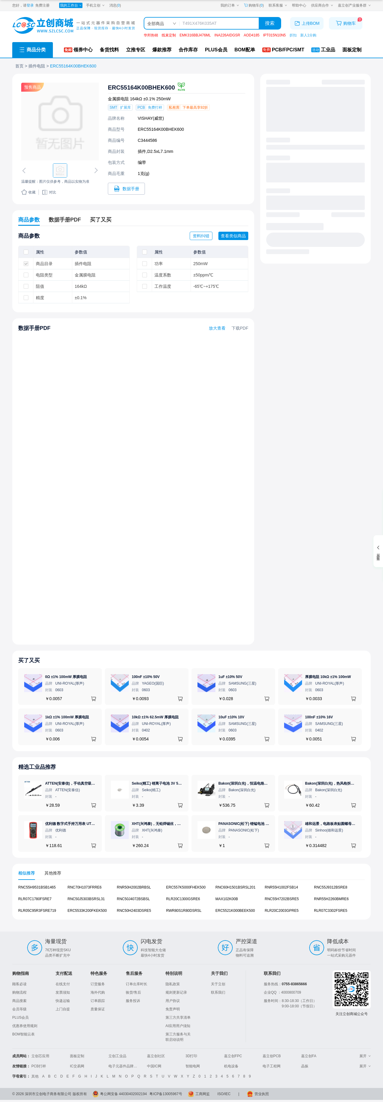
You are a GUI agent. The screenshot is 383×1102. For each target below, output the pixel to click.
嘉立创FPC (233, 1056)
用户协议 (173, 1001)
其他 (35, 1076)
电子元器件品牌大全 (124, 1066)
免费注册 (42, 5)
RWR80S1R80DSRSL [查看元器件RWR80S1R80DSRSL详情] (184, 911)
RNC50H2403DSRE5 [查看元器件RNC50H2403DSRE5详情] (134, 911)
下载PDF (240, 328)
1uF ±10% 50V (230, 677)
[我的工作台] (70, 5)
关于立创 (218, 984)
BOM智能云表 (23, 1034)
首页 (19, 66)
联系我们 (218, 992)
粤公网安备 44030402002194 (123, 1094)
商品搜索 (19, 1001)
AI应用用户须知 (178, 1026)
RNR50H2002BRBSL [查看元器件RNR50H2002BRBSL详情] (134, 887)
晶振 (304, 1066)
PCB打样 (38, 1066)
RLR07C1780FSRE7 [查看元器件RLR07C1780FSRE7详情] (34, 899)
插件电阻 (36, 66)
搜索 (270, 23)
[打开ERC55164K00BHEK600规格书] (126, 189)
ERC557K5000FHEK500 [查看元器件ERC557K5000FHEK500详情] (186, 887)
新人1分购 (308, 35)
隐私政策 (173, 984)
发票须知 (63, 992)
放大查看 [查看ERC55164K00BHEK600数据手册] (217, 328)
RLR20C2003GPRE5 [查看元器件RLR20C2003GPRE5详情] (281, 911)
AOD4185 (252, 35)
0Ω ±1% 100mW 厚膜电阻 (66, 677)
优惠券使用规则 (24, 1026)
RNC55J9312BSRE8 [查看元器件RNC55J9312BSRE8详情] (330, 887)
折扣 (293, 35)
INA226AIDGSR (227, 35)
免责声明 (173, 1009)
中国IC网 (154, 1066)
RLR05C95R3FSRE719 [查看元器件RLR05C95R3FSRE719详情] (37, 911)
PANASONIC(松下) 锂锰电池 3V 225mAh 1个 (254, 824)
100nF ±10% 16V (319, 717)
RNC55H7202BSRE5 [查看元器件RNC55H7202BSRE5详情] (282, 899)
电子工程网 (272, 1066)
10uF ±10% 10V (231, 717)
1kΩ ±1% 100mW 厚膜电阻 (67, 717)
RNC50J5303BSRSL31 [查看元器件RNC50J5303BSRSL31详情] (86, 899)
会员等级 (19, 1009)
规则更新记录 (176, 992)
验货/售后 (133, 992)
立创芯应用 (40, 1056)
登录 (30, 5)
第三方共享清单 (178, 1017)
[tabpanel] (191, 902)
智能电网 (193, 1066)
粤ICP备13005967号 (165, 1094)
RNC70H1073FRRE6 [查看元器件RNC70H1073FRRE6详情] (85, 887)
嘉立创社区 (156, 1056)
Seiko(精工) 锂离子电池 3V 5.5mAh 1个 (164, 783)
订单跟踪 (98, 1001)
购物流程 (19, 992)
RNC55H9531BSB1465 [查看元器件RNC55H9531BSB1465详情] (37, 887)
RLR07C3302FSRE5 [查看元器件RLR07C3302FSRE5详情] (330, 911)
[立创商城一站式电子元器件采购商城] (73, 25)
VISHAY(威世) (151, 118)
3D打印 (191, 1056)
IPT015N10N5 (274, 35)
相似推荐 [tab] (26, 873)
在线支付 (63, 984)
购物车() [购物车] (254, 5)
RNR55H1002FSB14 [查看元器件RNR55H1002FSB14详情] (281, 887)
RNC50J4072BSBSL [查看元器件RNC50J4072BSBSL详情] (133, 899)
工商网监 (202, 1094)
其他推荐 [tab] (53, 873)
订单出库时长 (136, 984)
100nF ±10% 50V (146, 677)
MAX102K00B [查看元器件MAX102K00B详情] (226, 899)
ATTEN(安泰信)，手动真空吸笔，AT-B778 (79, 783)
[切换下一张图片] (95, 170)
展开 (365, 1056)
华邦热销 (151, 35)
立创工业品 (117, 1056)
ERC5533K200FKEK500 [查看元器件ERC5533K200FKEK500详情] (87, 911)
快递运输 (63, 1001)
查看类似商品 (233, 235)
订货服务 (98, 984)
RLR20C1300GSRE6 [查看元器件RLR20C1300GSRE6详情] (183, 899)
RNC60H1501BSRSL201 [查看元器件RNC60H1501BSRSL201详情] (235, 887)
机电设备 (231, 1066)
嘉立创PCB (272, 1056)
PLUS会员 (20, 1017)
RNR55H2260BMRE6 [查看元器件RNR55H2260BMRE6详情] (331, 899)
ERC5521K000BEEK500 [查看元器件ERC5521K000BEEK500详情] (235, 911)
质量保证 (98, 1009)
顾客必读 (19, 984)
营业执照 (262, 1094)
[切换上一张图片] (25, 170)
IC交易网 (77, 1066)
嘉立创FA (308, 1056)
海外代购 (98, 992)
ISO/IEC (224, 1094)
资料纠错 (201, 235)
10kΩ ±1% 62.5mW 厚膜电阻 (155, 717)
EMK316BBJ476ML (195, 35)
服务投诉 (133, 1001)
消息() (115, 5)
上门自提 (63, 1009)
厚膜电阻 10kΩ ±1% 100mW (328, 677)
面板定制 (77, 1056)
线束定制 (169, 35)
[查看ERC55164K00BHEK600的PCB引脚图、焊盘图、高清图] (60, 121)
